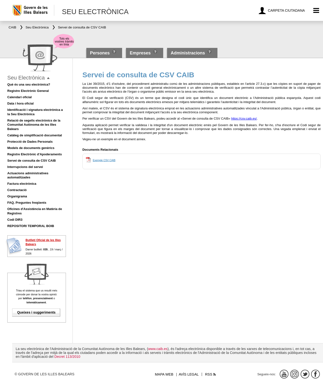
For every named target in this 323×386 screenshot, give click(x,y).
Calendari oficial (19, 97)
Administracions (188, 53)
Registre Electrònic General (28, 91)
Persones (100, 53)
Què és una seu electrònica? (28, 84)
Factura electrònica (21, 183)
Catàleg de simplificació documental (34, 135)
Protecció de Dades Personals (30, 141)
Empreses (140, 53)
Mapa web (164, 374)
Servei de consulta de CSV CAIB (31, 160)
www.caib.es (158, 349)
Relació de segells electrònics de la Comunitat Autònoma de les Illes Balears (33, 125)
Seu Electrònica (26, 78)
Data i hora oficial (20, 103)
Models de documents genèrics (30, 148)
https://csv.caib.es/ (244, 118)
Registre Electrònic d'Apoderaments (34, 154)
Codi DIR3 (14, 219)
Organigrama (17, 196)
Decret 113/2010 (67, 357)
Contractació (17, 190)
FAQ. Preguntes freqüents (26, 202)
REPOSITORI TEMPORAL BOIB (30, 226)
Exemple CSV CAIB (104, 160)
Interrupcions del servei (25, 167)
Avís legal (189, 374)
